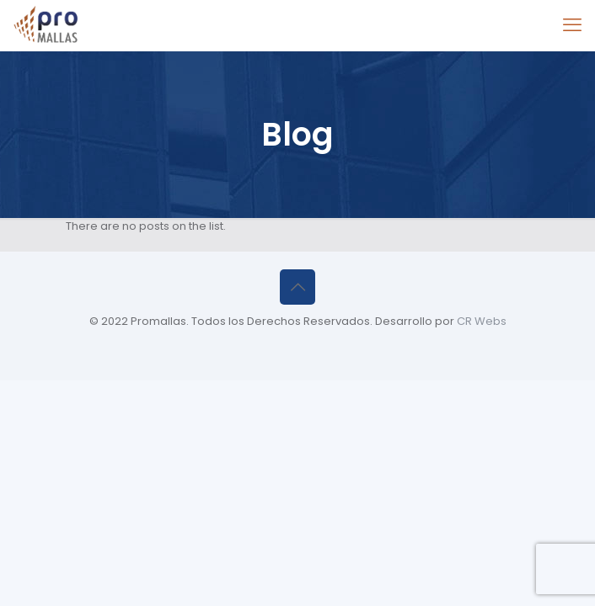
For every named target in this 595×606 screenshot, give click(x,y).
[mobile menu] (572, 25)
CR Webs (482, 321)
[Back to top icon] (297, 287)
